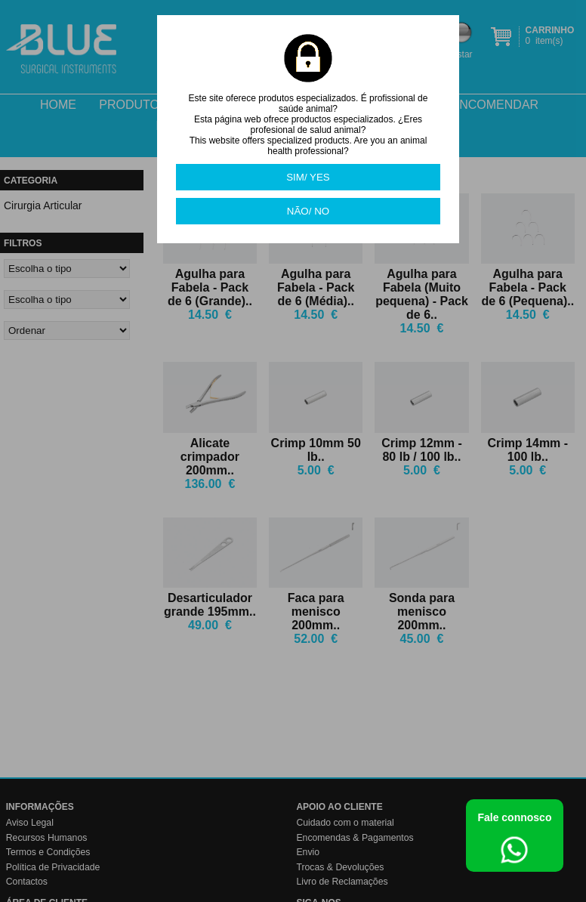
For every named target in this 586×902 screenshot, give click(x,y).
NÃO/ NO (308, 211)
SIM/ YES (308, 177)
